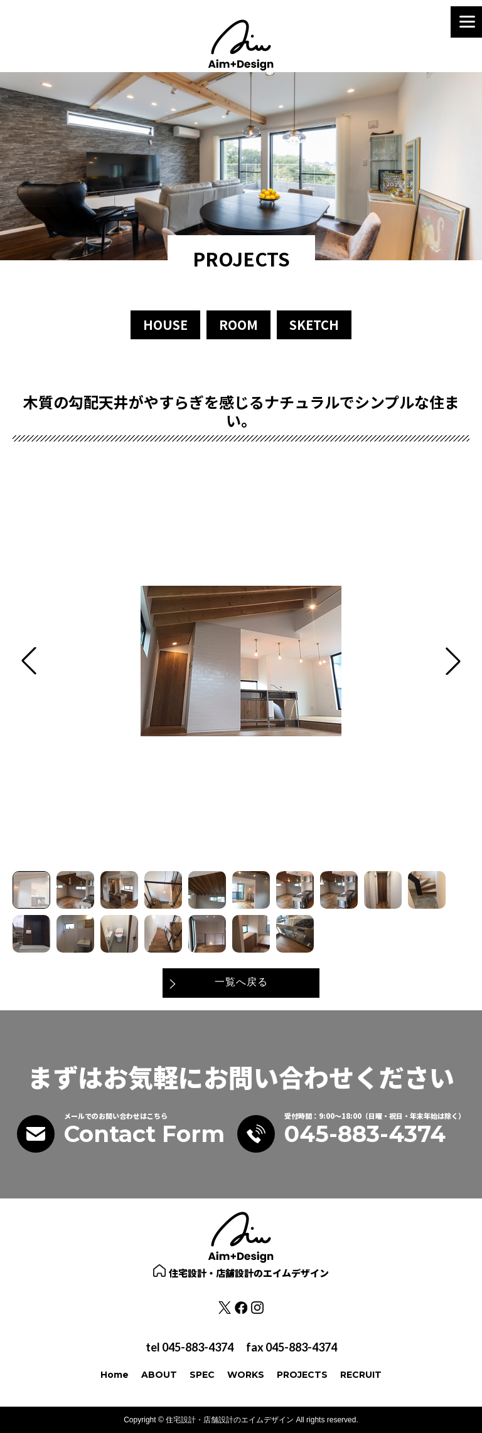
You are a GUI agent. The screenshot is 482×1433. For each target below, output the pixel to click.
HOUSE (165, 324)
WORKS (245, 1374)
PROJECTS (302, 1374)
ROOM (238, 324)
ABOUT (159, 1374)
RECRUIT (361, 1374)
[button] (453, 661)
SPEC (202, 1374)
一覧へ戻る (241, 982)
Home (114, 1374)
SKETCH (314, 324)
